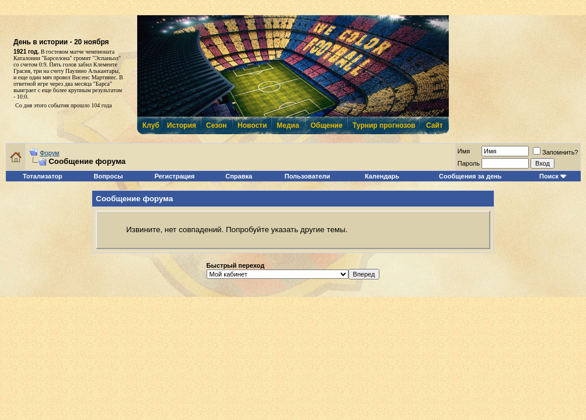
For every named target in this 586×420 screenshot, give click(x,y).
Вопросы (108, 176)
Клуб (150, 125)
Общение (326, 125)
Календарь (382, 176)
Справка (238, 176)
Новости (252, 125)
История (181, 125)
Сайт (434, 125)
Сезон (216, 125)
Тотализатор (42, 176)
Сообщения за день (470, 176)
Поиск (549, 176)
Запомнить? (555, 152)
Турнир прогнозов (383, 125)
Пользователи (307, 176)
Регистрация (175, 176)
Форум (49, 152)
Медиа (288, 125)
